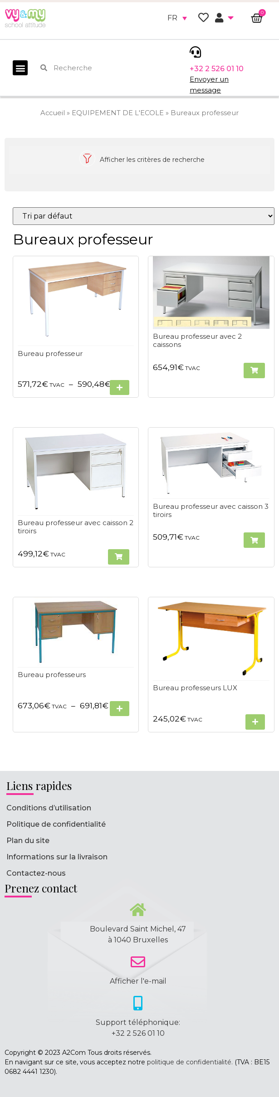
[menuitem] (177, 18)
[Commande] (143, 216)
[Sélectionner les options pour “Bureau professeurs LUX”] (255, 722)
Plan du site (27, 840)
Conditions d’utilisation (48, 808)
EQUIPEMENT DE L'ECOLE (118, 113)
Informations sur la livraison (57, 857)
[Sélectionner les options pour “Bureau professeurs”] (120, 709)
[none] (177, 18)
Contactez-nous (36, 873)
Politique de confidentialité (56, 824)
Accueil (52, 113)
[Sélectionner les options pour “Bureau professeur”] (120, 387)
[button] (20, 67)
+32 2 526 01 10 (217, 68)
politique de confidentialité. (190, 1062)
